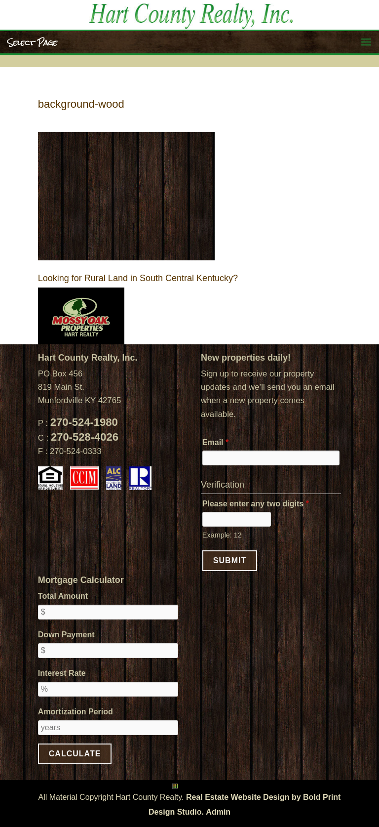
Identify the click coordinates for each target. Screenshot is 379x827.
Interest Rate (62, 673)
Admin (218, 812)
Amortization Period (75, 711)
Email (215, 442)
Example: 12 (222, 535)
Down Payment (66, 634)
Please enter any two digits (255, 503)
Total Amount (63, 596)
